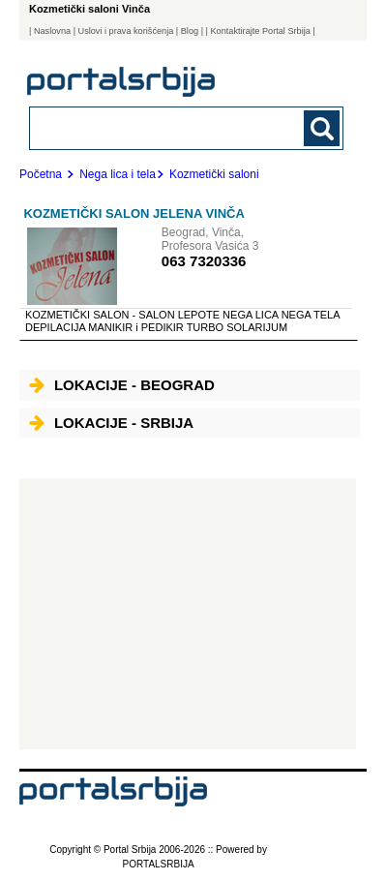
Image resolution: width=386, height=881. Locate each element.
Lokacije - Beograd (122, 385)
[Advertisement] (187, 613)
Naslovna (52, 31)
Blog (189, 31)
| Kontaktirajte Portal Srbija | (260, 31)
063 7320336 (204, 261)
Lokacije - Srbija (111, 422)
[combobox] (157, 127)
